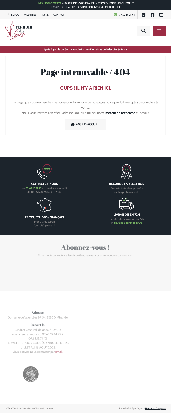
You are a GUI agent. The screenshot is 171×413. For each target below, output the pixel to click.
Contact (58, 14)
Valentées (30, 14)
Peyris (45, 14)
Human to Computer (155, 408)
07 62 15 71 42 (124, 14)
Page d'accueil (85, 124)
